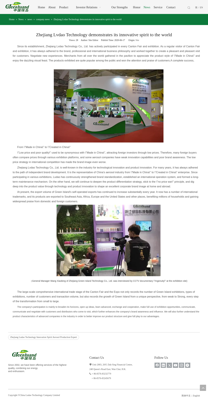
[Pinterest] (187, 365)
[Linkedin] (163, 365)
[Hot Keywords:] (189, 8)
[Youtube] (175, 365)
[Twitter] (169, 365)
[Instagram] (181, 365)
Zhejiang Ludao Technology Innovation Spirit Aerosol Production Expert (43, 337)
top (203, 388)
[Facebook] (157, 365)
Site (137, 40)
